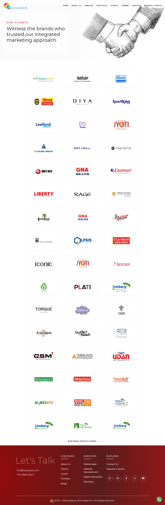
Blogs (64, 483)
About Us (76, 5)
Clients (114, 5)
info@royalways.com (28, 470)
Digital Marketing (93, 477)
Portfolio (101, 5)
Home (65, 5)
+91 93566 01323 (25, 474)
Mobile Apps (90, 464)
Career (125, 5)
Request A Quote (153, 5)
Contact (136, 5)
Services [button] (88, 5)
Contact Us (112, 464)
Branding (89, 482)
